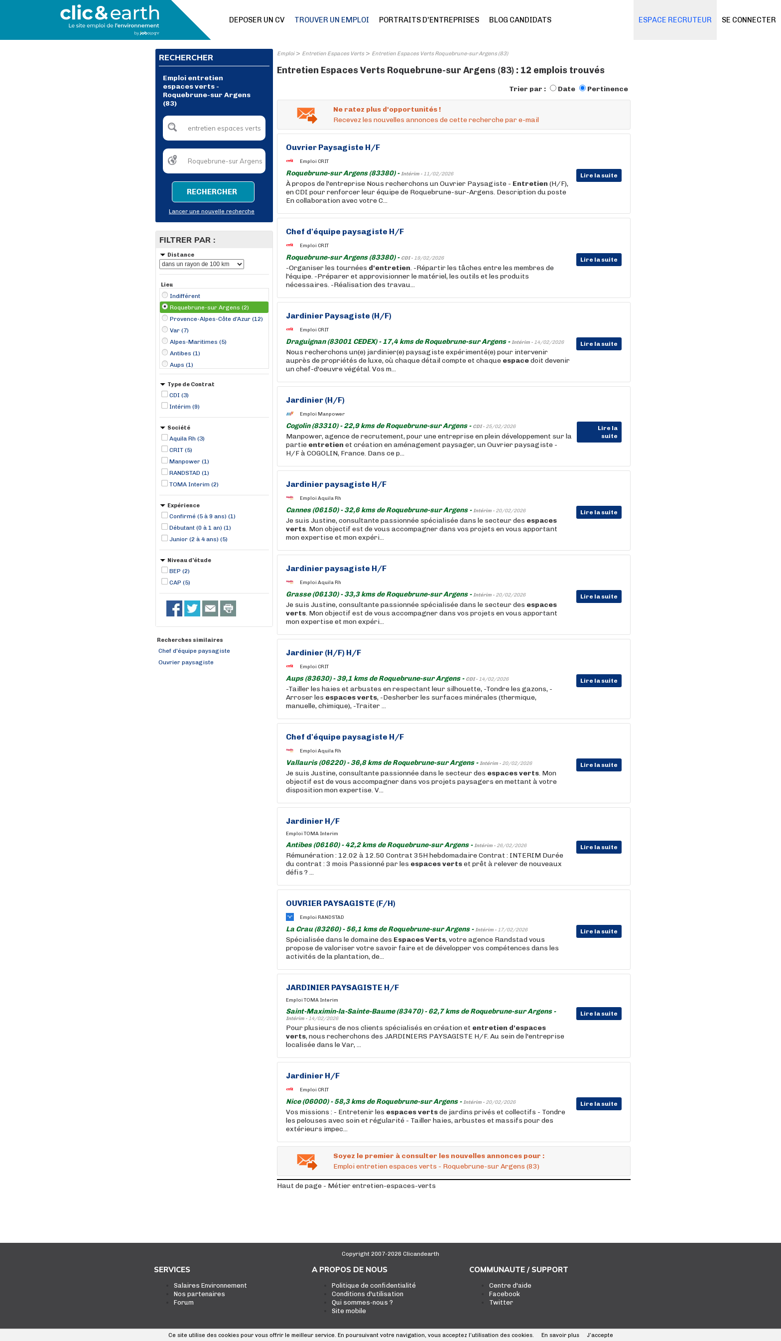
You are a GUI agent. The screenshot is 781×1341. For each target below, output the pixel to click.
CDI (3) (179, 395)
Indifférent (185, 296)
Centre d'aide (510, 1285)
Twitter (501, 1302)
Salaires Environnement (210, 1285)
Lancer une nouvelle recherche (212, 211)
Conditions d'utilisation (367, 1294)
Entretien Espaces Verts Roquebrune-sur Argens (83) (440, 53)
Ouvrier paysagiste (186, 662)
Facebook (504, 1294)
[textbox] (214, 128)
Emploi (285, 53)
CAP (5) (179, 582)
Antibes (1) (185, 353)
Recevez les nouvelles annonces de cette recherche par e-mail (436, 120)
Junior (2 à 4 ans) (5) (198, 539)
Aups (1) (181, 364)
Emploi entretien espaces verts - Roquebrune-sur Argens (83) (436, 1166)
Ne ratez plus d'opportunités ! (387, 109)
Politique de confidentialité (374, 1285)
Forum (184, 1302)
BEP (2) (179, 571)
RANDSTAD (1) (189, 472)
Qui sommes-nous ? (362, 1302)
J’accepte (600, 1335)
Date (566, 89)
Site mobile (349, 1311)
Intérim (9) (184, 406)
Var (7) (179, 330)
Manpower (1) (189, 461)
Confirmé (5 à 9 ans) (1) (202, 516)
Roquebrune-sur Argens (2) (209, 307)
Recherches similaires (190, 640)
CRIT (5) (180, 450)
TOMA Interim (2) (194, 484)
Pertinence (607, 89)
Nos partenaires (199, 1294)
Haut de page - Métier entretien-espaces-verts (356, 1186)
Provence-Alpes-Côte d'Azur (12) (216, 318)
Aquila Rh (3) (187, 438)
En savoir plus (560, 1335)
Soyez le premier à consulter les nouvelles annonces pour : (438, 1156)
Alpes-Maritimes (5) (198, 341)
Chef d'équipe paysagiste (194, 650)
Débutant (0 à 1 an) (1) (200, 527)
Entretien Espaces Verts (333, 53)
